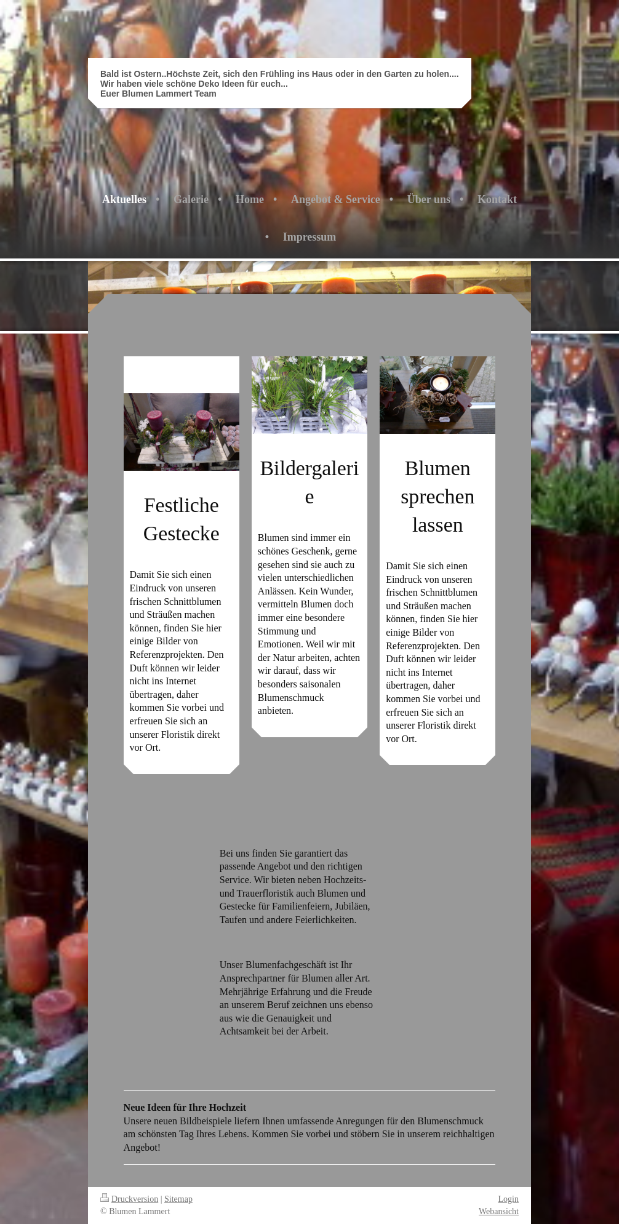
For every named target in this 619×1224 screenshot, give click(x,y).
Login (508, 1199)
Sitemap (178, 1199)
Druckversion (129, 1199)
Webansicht (499, 1211)
